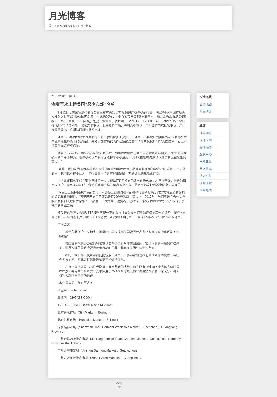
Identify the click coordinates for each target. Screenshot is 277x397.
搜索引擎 (205, 176)
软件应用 (205, 140)
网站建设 (205, 161)
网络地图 (205, 190)
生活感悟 (205, 147)
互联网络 (205, 154)
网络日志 (205, 168)
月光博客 (66, 16)
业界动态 (205, 133)
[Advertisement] (138, 58)
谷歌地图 (205, 104)
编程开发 (205, 183)
